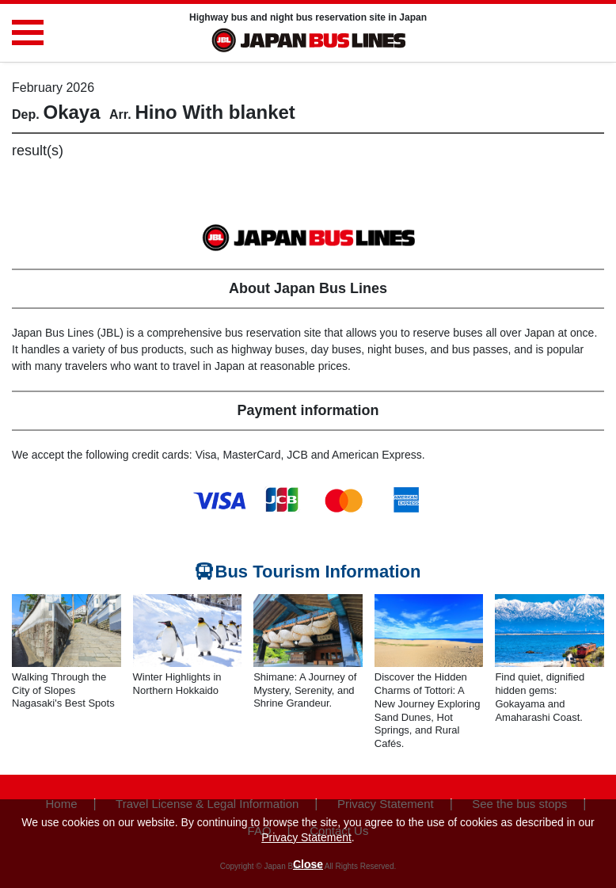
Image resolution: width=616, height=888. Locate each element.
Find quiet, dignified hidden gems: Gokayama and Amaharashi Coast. (539, 697)
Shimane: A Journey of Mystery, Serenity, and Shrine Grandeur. (304, 690)
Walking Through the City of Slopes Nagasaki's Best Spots (63, 690)
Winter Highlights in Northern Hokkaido (177, 683)
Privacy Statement (306, 837)
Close (308, 864)
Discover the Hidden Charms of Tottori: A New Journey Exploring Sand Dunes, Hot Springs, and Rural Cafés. (428, 710)
